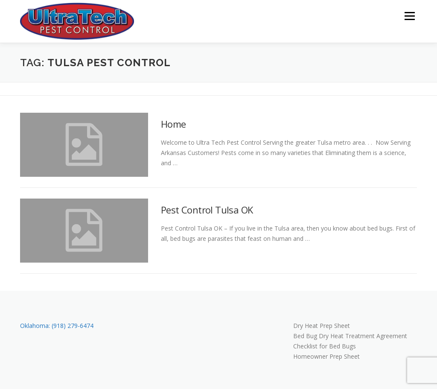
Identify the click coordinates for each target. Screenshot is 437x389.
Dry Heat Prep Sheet (321, 326)
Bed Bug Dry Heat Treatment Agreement (350, 336)
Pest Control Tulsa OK (207, 209)
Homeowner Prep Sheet (326, 356)
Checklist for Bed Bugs (324, 346)
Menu (409, 16)
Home (173, 123)
